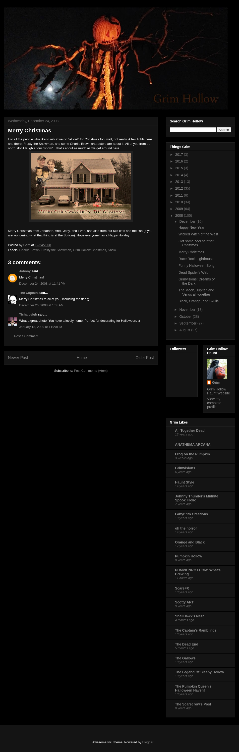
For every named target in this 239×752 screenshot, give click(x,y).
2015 (179, 168)
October (186, 317)
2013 (179, 182)
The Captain (28, 293)
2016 (179, 161)
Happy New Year (191, 227)
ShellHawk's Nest (189, 616)
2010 (179, 202)
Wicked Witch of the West (198, 234)
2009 (179, 209)
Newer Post (18, 358)
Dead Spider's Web (193, 272)
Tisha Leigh (28, 314)
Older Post (144, 358)
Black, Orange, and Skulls (199, 301)
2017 (179, 155)
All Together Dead (190, 430)
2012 (179, 188)
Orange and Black (190, 542)
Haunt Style (184, 482)
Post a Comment (26, 336)
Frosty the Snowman (56, 250)
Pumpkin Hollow (188, 556)
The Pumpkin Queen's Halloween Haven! (193, 688)
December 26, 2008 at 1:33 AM (41, 305)
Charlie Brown (29, 250)
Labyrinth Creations (191, 514)
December (187, 221)
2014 (179, 175)
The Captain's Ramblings (196, 630)
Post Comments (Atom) (91, 371)
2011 (179, 195)
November (187, 310)
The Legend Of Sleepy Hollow (199, 672)
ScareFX (182, 588)
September (188, 323)
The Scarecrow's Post (193, 704)
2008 (179, 215)
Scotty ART (184, 602)
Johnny (25, 271)
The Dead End (186, 644)
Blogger (147, 742)
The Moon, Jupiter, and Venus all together (196, 292)
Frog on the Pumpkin (192, 454)
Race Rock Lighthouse (196, 259)
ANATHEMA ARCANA (193, 444)
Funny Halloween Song (197, 266)
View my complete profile (214, 403)
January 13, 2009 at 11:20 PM (40, 327)
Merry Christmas (191, 252)
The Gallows (185, 658)
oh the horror (186, 528)
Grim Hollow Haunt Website (218, 391)
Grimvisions (185, 468)
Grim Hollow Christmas (89, 250)
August (185, 330)
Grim (216, 382)
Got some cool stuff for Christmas (196, 243)
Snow (112, 250)
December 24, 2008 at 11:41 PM (42, 283)
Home (82, 358)
